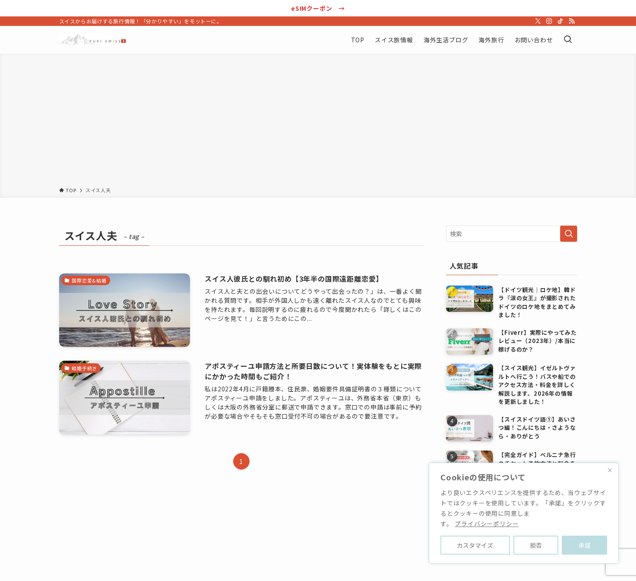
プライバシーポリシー (487, 523)
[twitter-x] (538, 21)
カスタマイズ (475, 545)
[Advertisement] (318, 121)
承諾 (585, 545)
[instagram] (549, 21)
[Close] (609, 470)
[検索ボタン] (567, 40)
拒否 (536, 545)
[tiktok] (560, 21)
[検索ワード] (511, 233)
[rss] (571, 21)
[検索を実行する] (568, 233)
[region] (524, 513)
